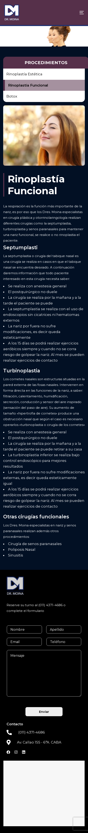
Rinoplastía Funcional (28, 85)
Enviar (44, 712)
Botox (11, 96)
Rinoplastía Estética (24, 74)
